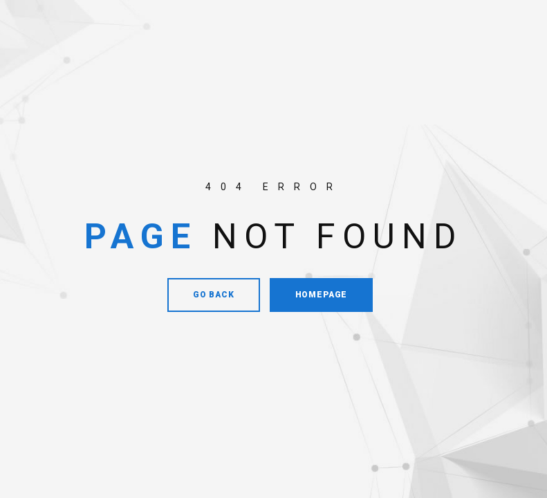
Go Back (213, 294)
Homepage (321, 294)
